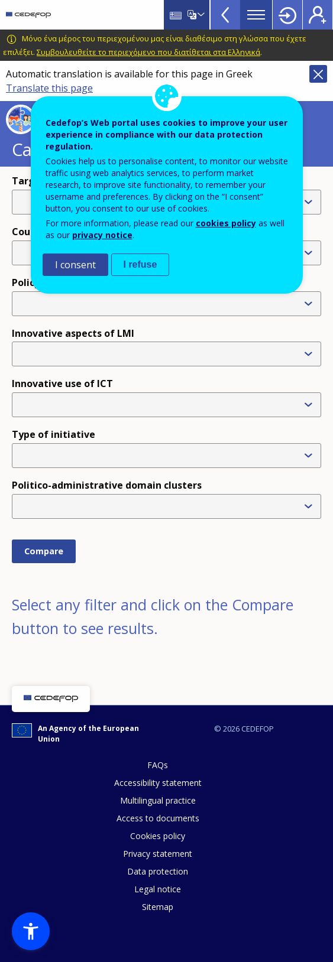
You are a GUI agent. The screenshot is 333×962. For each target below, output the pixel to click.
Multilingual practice (158, 800)
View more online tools (225, 15)
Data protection (157, 871)
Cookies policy (157, 835)
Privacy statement (157, 853)
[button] (31, 931)
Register (317, 15)
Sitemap (157, 906)
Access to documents (158, 818)
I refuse (140, 264)
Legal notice (157, 889)
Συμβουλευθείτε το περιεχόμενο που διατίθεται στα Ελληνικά (148, 52)
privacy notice (102, 234)
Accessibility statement (158, 782)
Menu (256, 15)
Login (287, 15)
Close (318, 74)
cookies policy (226, 223)
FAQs (157, 765)
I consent (75, 264)
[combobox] (169, 455)
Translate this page (49, 88)
